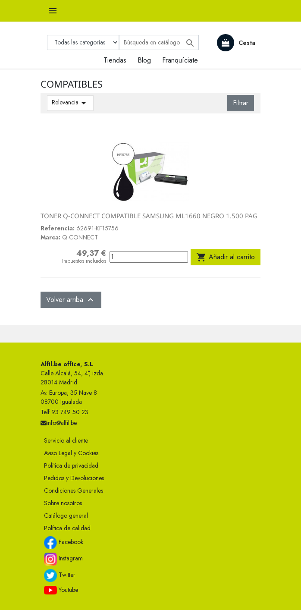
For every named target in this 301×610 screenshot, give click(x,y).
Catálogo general (66, 515)
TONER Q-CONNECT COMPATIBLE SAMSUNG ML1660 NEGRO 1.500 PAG (149, 215)
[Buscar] (159, 42)
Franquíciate (180, 60)
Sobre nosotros (63, 503)
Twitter (59, 575)
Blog (144, 60)
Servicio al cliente (66, 440)
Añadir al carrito (225, 257)
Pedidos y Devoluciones (74, 478)
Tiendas (114, 60)
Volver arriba (71, 300)
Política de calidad (67, 528)
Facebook (63, 542)
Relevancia (70, 103)
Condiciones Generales (73, 490)
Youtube (61, 590)
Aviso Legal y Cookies (71, 453)
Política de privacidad (71, 465)
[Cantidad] (149, 257)
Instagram (63, 559)
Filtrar (240, 103)
